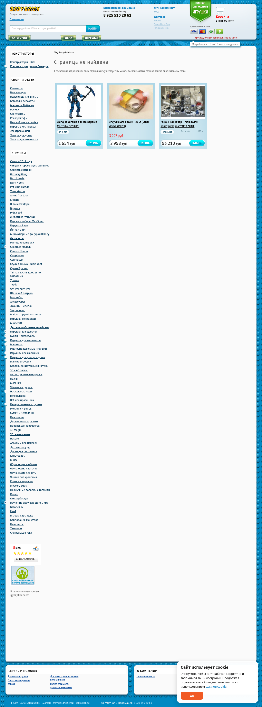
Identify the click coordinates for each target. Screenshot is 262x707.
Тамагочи (16, 528)
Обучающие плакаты (23, 472)
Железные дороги (21, 387)
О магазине (17, 19)
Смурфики (17, 255)
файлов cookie (216, 686)
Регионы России (161, 28)
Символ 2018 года (21, 161)
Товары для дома (21, 135)
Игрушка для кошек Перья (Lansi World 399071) (129, 124)
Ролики (14, 109)
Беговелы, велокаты (22, 101)
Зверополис (17, 310)
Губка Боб (16, 212)
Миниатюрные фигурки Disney (29, 234)
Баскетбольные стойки (24, 122)
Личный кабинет (164, 8)
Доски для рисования (23, 451)
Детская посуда (20, 447)
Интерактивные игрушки (26, 404)
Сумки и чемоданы (22, 413)
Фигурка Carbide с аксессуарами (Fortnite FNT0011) (77, 124)
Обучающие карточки (24, 468)
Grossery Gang (19, 174)
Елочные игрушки (21, 481)
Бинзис (14, 199)
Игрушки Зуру (19, 225)
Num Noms (17, 182)
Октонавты (17, 238)
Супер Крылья (19, 268)
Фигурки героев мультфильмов (29, 165)
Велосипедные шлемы (24, 96)
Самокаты (16, 88)
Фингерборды (19, 498)
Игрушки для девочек (23, 331)
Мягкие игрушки (20, 361)
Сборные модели (20, 247)
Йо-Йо (14, 494)
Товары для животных (24, 139)
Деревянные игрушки (24, 421)
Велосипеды (18, 92)
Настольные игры (21, 391)
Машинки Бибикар (22, 105)
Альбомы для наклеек (23, 443)
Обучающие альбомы (23, 464)
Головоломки (18, 395)
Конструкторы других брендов (29, 66)
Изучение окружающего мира (29, 502)
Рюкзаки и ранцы (21, 408)
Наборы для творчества (25, 425)
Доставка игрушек (18, 676)
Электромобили (20, 131)
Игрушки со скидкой (23, 318)
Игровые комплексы (23, 126)
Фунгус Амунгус (20, 288)
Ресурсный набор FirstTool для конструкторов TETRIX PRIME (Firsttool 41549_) (179, 126)
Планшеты (16, 524)
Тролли (14, 280)
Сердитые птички (21, 169)
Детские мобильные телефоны (29, 327)
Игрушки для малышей (24, 353)
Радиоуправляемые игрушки (28, 348)
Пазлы (14, 378)
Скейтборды (18, 113)
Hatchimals (17, 178)
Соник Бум (16, 259)
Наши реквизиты (146, 676)
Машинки (16, 344)
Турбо (13, 284)
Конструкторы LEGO (22, 62)
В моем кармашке (21, 515)
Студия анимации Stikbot (26, 264)
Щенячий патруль (21, 293)
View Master (17, 191)
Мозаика (15, 383)
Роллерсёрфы (19, 118)
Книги (14, 460)
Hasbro (14, 438)
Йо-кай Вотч (18, 229)
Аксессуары (17, 301)
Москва (157, 20)
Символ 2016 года (21, 532)
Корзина (222, 17)
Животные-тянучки (22, 217)
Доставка (159, 16)
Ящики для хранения (23, 477)
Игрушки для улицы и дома (27, 357)
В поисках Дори (20, 204)
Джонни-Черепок (21, 306)
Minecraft (16, 323)
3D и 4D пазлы (19, 370)
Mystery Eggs (18, 485)
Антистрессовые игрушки (26, 374)
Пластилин (17, 417)
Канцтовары (18, 455)
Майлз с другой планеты (25, 314)
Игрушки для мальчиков (25, 340)
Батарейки (16, 507)
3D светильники (20, 434)
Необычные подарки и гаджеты (30, 490)
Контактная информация (119, 8)
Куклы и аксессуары (22, 336)
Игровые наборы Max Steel (26, 221)
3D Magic (15, 430)
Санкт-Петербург (162, 24)
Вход (156, 11)
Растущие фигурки (22, 242)
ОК (192, 695)
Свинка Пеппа (19, 251)
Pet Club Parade (19, 187)
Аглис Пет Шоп (19, 195)
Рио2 (13, 511)
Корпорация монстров (24, 520)
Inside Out (16, 297)
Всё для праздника (22, 400)
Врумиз (15, 208)
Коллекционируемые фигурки (29, 366)
